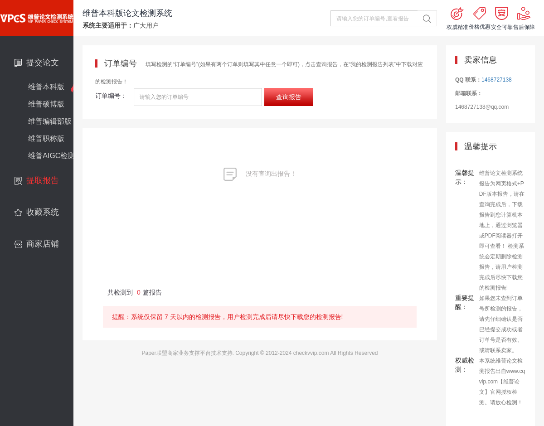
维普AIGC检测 (51, 156)
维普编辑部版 (50, 121)
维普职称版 (46, 138)
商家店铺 (42, 243)
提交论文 (42, 62)
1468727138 (496, 80)
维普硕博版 (46, 104)
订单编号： (111, 95)
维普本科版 (46, 87)
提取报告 (42, 180)
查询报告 (288, 97)
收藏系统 (42, 212)
